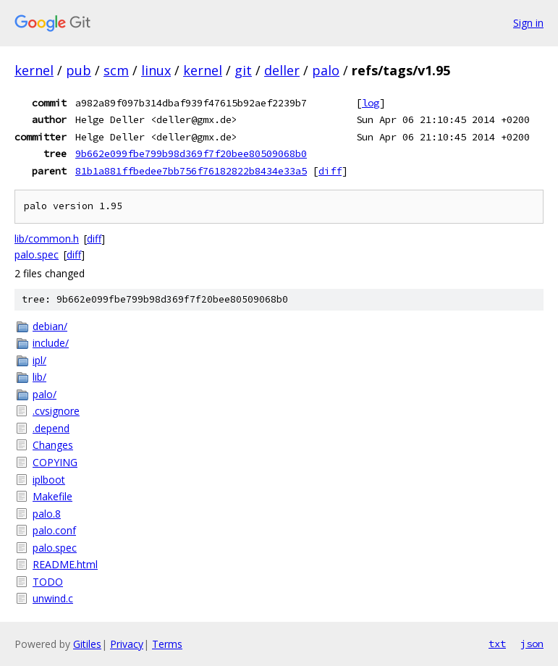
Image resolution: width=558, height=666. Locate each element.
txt (497, 643)
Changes (53, 445)
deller (282, 70)
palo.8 (47, 513)
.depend (51, 428)
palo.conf (54, 530)
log (370, 102)
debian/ (50, 326)
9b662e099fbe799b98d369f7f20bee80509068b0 (191, 153)
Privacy (126, 644)
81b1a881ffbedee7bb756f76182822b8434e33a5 (191, 170)
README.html (65, 564)
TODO (48, 582)
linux (156, 70)
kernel (34, 70)
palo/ (44, 394)
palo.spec (36, 254)
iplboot (49, 479)
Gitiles (87, 644)
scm (116, 70)
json (532, 643)
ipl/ (39, 360)
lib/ (39, 377)
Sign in (528, 23)
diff (330, 170)
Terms (167, 644)
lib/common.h (46, 238)
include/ (51, 343)
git (243, 70)
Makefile (52, 496)
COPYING (55, 462)
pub (78, 70)
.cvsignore (56, 411)
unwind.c (53, 598)
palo (325, 70)
